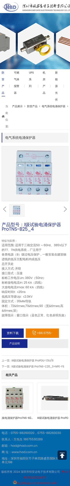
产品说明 (14, 343)
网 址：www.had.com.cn (19, 452)
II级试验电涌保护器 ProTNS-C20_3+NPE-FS (38, 366)
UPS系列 (31, 79)
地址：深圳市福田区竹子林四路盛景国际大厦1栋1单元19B (34, 460)
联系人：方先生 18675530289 (22, 439)
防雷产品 (3, 83)
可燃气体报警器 (16, 83)
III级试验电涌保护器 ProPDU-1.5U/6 (33, 360)
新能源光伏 (56, 86)
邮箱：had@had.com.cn (19, 446)
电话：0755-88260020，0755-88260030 (31, 433)
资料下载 (13, 333)
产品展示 (17, 106)
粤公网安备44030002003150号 (35, 483)
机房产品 (44, 83)
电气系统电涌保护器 (53, 106)
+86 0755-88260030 (42, 334)
